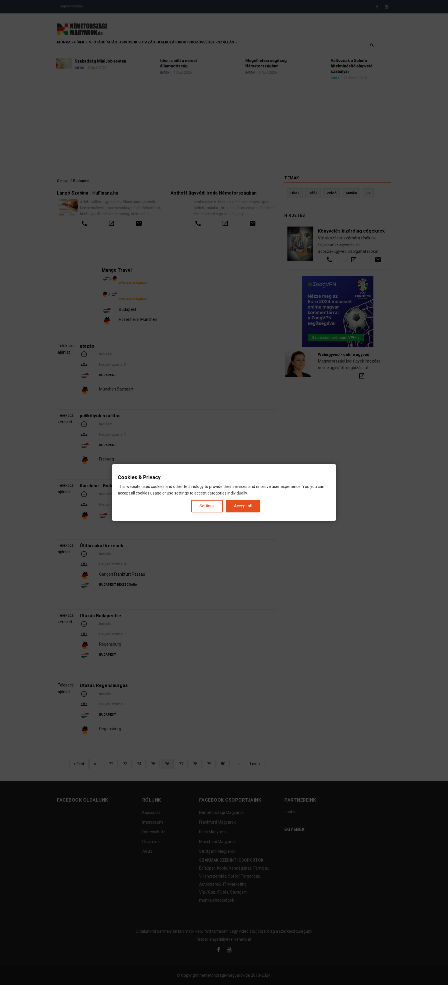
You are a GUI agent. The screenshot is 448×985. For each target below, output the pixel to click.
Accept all (243, 506)
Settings (207, 506)
